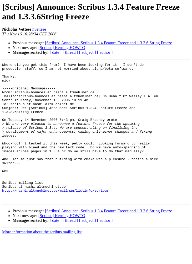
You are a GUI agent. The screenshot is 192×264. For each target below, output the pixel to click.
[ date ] (56, 52)
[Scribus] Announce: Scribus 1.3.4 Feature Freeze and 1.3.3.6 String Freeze (108, 43)
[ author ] (105, 52)
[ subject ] (87, 52)
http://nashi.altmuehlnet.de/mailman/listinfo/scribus (55, 216)
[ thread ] (70, 52)
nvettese (39, 29)
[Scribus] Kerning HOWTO (61, 47)
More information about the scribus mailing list (42, 259)
